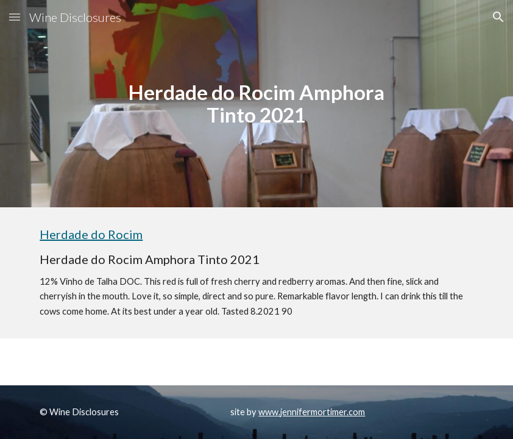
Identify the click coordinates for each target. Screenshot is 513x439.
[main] (257, 103)
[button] (14, 17)
